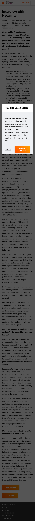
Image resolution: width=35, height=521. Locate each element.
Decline (8, 149)
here (17, 132)
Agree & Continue (22, 149)
